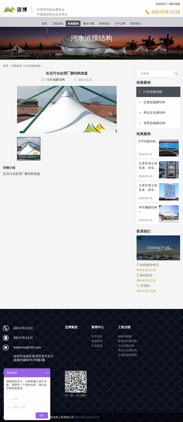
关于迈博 (120, 23)
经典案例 (73, 23)
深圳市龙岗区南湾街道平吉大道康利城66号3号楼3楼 (33, 358)
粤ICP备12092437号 (87, 417)
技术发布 (97, 336)
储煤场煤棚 (125, 336)
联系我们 (135, 23)
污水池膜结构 (32, 65)
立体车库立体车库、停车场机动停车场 (148, 168)
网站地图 (174, 3)
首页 (44, 23)
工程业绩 (57, 23)
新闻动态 (104, 23)
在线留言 (161, 3)
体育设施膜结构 (154, 123)
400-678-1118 (165, 12)
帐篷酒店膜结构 (127, 341)
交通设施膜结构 (154, 102)
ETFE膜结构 (147, 141)
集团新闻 (97, 341)
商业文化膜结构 (154, 112)
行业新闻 (97, 345)
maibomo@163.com (27, 347)
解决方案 (88, 23)
